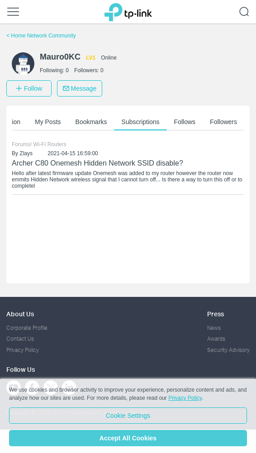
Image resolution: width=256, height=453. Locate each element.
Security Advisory (228, 350)
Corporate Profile (26, 327)
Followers (224, 121)
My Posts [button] (49, 121)
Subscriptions (142, 121)
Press (215, 314)
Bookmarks (93, 121)
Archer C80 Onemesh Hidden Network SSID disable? (97, 163)
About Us (20, 314)
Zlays (26, 153)
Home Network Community (41, 35)
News (214, 327)
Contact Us (20, 338)
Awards (216, 338)
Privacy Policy (22, 350)
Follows (186, 121)
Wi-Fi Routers (49, 144)
